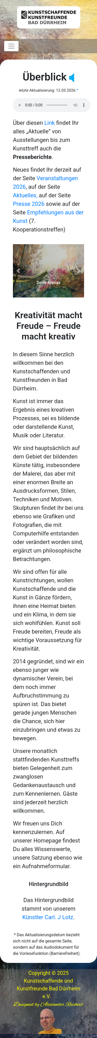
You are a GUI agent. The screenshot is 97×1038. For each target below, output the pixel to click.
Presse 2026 (28, 204)
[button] (18, 270)
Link (49, 123)
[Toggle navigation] (11, 46)
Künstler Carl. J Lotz (47, 917)
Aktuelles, (25, 195)
